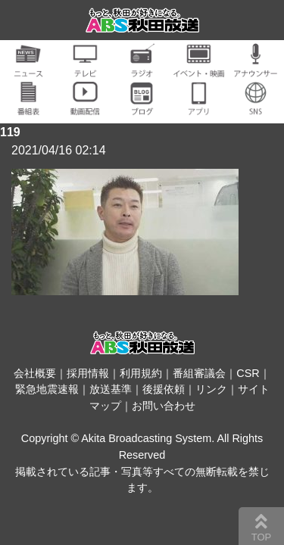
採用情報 (88, 373)
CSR (247, 373)
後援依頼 (163, 389)
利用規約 (141, 373)
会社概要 (35, 373)
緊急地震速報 (47, 389)
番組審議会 (199, 373)
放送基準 (110, 389)
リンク (211, 389)
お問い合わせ (163, 406)
